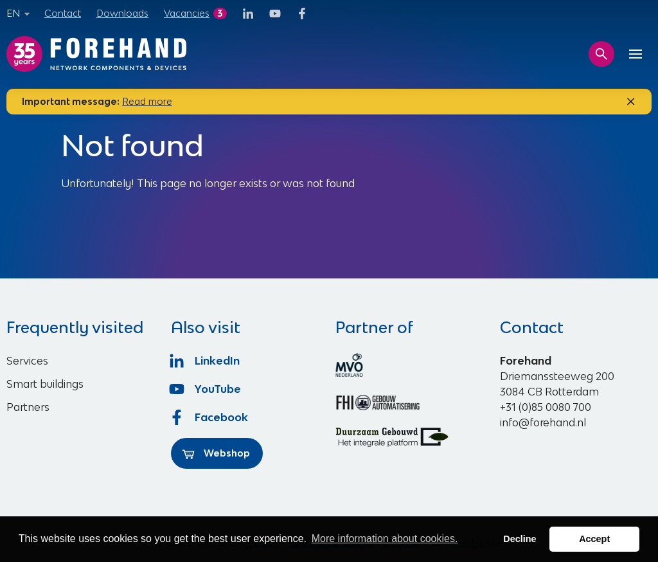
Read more (147, 101)
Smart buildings (45, 383)
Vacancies (186, 13)
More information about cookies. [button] (385, 538)
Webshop (216, 453)
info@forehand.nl (543, 422)
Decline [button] (519, 539)
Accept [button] (594, 539)
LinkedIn (205, 360)
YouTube (206, 389)
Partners (27, 407)
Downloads (122, 13)
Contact (62, 13)
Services (27, 360)
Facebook (209, 417)
